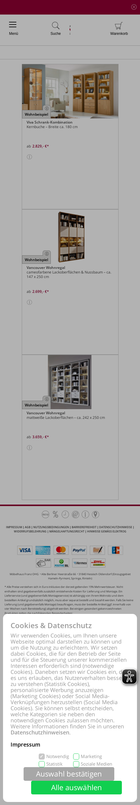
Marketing (91, 756)
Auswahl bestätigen (69, 774)
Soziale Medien (96, 764)
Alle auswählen (76, 787)
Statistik (54, 764)
